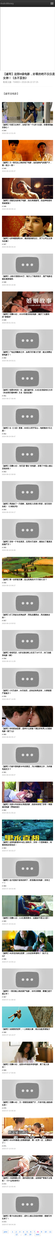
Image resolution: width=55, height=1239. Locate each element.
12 (17, 1234)
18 (25, 1234)
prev (5, 1232)
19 (30, 1234)
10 (46, 1232)
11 (50, 1232)
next (37, 1234)
